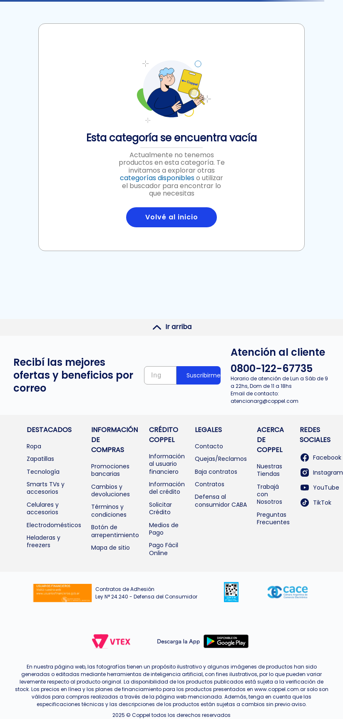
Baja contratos (216, 472)
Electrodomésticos (54, 525)
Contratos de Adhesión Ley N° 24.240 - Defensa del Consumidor (146, 593)
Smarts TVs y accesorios (46, 488)
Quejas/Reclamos (221, 459)
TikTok (315, 503)
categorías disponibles (157, 178)
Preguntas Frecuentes (273, 518)
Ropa (34, 446)
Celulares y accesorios (43, 508)
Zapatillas (40, 459)
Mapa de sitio (110, 547)
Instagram (321, 473)
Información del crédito (167, 488)
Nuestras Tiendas (269, 470)
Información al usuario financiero (167, 464)
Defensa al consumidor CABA (221, 500)
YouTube (319, 488)
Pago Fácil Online (163, 549)
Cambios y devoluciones (110, 490)
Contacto (209, 446)
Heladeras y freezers (43, 541)
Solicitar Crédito (160, 508)
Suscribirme (203, 375)
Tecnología (43, 472)
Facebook (320, 458)
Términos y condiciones (109, 510)
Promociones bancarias (110, 470)
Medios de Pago (164, 529)
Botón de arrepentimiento (115, 531)
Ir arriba (171, 327)
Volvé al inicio (171, 217)
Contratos (209, 484)
